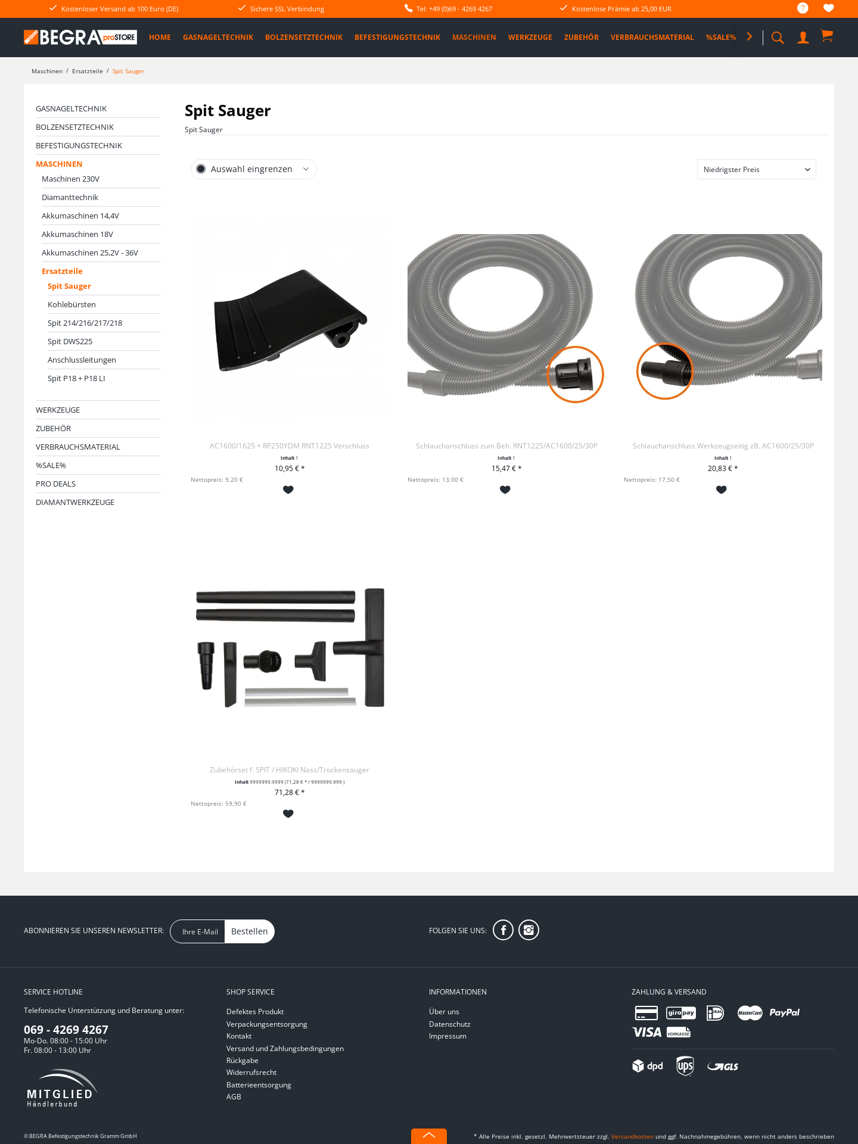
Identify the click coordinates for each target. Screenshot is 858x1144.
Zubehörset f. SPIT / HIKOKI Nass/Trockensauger (289, 769)
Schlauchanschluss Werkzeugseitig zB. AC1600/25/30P (723, 445)
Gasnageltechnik (71, 108)
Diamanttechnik (70, 197)
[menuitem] (797, 8)
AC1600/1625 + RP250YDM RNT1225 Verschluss (289, 445)
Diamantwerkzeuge (75, 502)
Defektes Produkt (255, 1011)
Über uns (444, 1011)
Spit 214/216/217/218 (85, 322)
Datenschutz (450, 1024)
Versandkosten (632, 1136)
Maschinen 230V (71, 178)
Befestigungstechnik (79, 145)
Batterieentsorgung (258, 1085)
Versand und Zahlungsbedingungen (285, 1048)
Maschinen (59, 163)
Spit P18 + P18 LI (76, 378)
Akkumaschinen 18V (77, 234)
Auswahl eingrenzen (252, 168)
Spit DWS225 (70, 341)
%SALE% (51, 465)
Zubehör (53, 428)
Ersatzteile (62, 271)
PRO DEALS (56, 483)
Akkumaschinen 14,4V (80, 215)
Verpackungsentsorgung (266, 1024)
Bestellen (249, 931)
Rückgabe (242, 1060)
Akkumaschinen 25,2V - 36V (90, 252)
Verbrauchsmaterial (78, 446)
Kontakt (238, 1036)
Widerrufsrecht (251, 1072)
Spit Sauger (69, 285)
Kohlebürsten (72, 304)
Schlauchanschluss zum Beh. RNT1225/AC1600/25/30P (507, 445)
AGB (233, 1097)
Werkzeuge (58, 409)
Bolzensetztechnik (75, 126)
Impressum (448, 1036)
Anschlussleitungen (82, 359)
